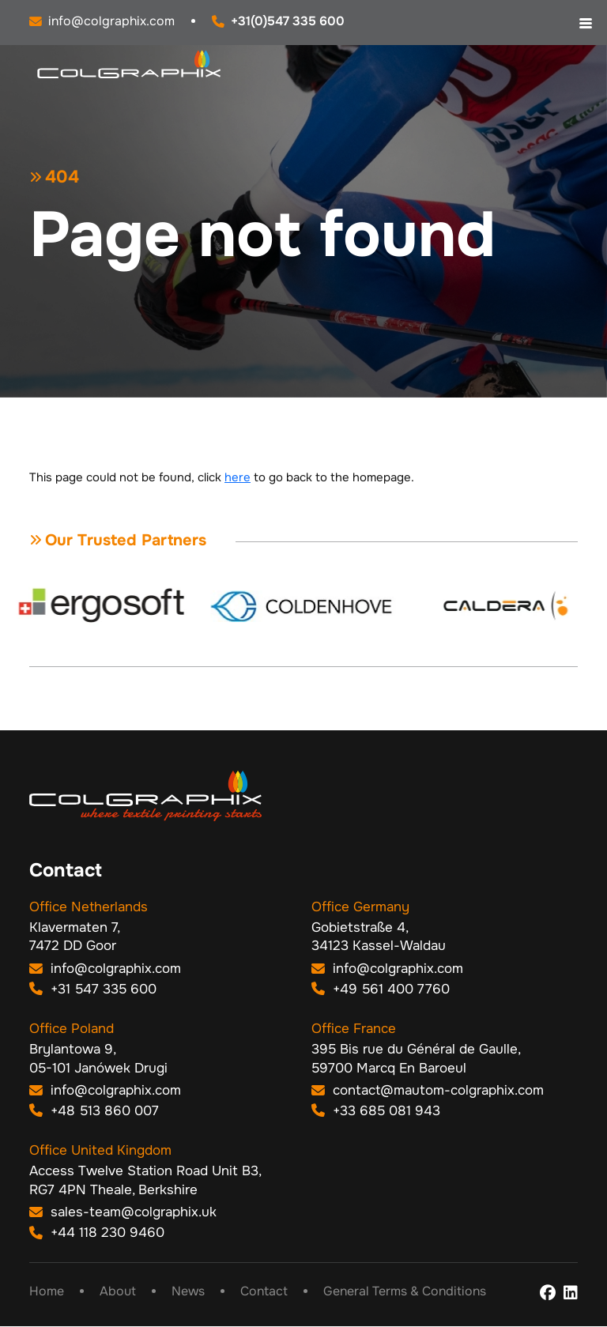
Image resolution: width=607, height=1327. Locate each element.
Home (46, 1292)
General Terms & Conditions (404, 1292)
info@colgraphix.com (105, 969)
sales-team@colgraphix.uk (123, 1212)
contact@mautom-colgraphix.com (427, 1091)
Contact (264, 1292)
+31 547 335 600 (92, 989)
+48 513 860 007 (94, 1111)
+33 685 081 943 (375, 1111)
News (188, 1292)
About (118, 1292)
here (237, 477)
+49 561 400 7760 (380, 989)
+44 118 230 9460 (96, 1232)
